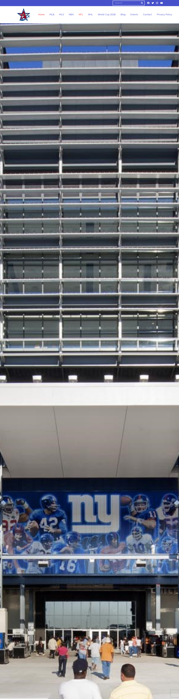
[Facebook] (148, 3)
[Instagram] (157, 3)
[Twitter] (153, 3)
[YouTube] (161, 3)
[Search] (129, 3)
